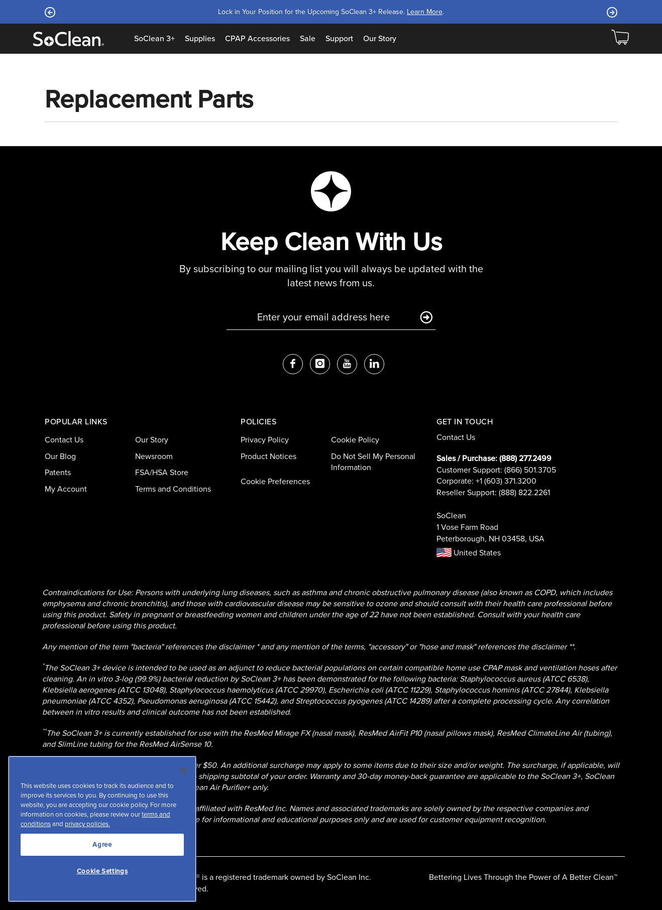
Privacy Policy (265, 439)
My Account (66, 489)
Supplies (200, 39)
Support (339, 39)
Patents (58, 472)
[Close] (184, 771)
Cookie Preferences (275, 481)
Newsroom (154, 456)
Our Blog (60, 456)
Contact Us (64, 439)
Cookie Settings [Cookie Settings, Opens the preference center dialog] (102, 871)
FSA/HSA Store (161, 472)
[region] (102, 829)
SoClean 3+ (154, 39)
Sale (307, 39)
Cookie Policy (355, 439)
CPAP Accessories (257, 39)
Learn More (425, 12)
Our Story (379, 39)
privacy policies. (87, 824)
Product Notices (268, 456)
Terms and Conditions (173, 489)
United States (468, 552)
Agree (102, 844)
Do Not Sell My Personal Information (373, 462)
